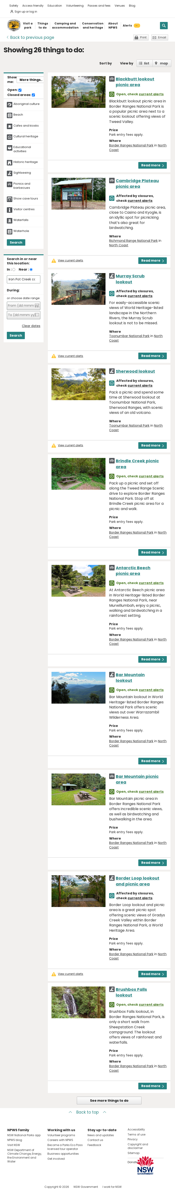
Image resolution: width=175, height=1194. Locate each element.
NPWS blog (14, 1140)
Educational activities (22, 149)
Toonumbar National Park (129, 336)
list (146, 63)
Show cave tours (25, 199)
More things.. (31, 79)
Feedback (94, 1145)
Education (55, 6)
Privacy (133, 1139)
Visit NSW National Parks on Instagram (21, 1187)
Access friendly (33, 6)
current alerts (151, 94)
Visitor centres (24, 209)
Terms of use (136, 1134)
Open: (14, 90)
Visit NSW (13, 1145)
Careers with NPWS (60, 1140)
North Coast (118, 245)
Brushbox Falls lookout (131, 992)
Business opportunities (63, 1154)
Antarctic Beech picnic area (133, 570)
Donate (133, 1162)
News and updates (101, 1135)
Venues (120, 6)
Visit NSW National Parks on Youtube (31, 1187)
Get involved (56, 1159)
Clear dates (31, 326)
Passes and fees (99, 6)
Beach (18, 115)
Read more (152, 165)
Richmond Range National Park (133, 240)
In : (9, 269)
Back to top (87, 1112)
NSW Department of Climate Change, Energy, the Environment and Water (24, 1155)
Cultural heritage (25, 136)
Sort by (105, 63)
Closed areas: (21, 95)
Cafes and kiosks (26, 126)
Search (16, 242)
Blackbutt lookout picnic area (135, 82)
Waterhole (21, 231)
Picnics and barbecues (21, 186)
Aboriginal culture (26, 104)
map (164, 63)
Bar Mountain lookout (130, 677)
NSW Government (86, 1187)
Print (143, 37)
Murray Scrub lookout (130, 279)
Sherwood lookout (135, 371)
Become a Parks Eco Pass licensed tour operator (65, 1147)
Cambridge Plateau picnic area (137, 183)
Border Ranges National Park (131, 145)
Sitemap (133, 1153)
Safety (13, 6)
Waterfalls (20, 220)
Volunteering (75, 6)
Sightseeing (22, 173)
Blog (132, 6)
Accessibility (136, 1129)
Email (162, 37)
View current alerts (70, 260)
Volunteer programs (61, 1135)
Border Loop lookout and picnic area (137, 881)
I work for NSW (112, 1187)
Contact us (95, 1140)
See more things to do (109, 1100)
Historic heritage (25, 162)
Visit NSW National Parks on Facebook (11, 1187)
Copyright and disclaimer (138, 1146)
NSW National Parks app (24, 1135)
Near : (24, 269)
